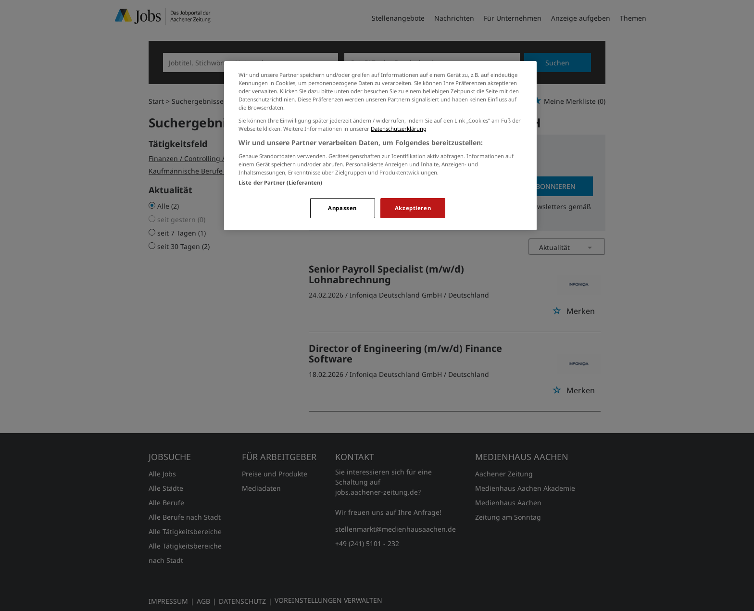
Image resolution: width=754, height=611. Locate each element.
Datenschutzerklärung (399, 128)
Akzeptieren (413, 208)
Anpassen (342, 208)
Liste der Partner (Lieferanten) (281, 182)
